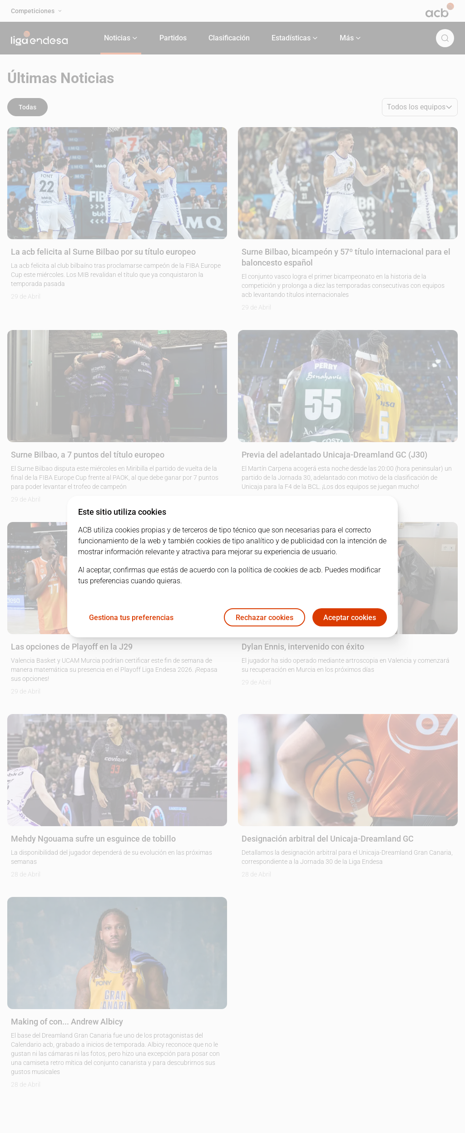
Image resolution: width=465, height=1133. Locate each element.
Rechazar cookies (264, 617)
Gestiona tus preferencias (131, 617)
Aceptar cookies (349, 617)
